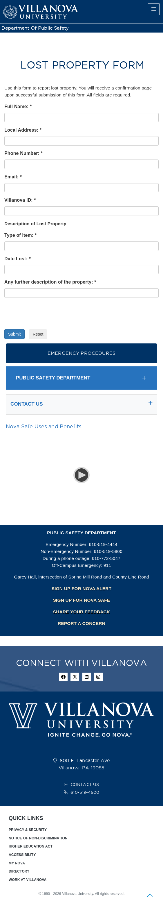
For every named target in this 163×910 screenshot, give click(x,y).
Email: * (13, 176)
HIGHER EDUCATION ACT (30, 846)
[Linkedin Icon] (86, 677)
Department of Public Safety (34, 28)
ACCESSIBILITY (22, 855)
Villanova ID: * (20, 200)
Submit (14, 334)
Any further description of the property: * (50, 282)
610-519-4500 (84, 792)
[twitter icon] (74, 677)
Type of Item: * (20, 235)
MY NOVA (17, 863)
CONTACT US (85, 784)
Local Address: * (22, 130)
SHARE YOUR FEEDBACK (81, 611)
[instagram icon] (98, 677)
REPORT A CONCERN (81, 623)
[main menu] (154, 9)
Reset (38, 334)
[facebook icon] (63, 677)
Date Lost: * (17, 258)
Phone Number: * (23, 153)
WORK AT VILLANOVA (27, 880)
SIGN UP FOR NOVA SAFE (81, 600)
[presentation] (48, 313)
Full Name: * (18, 106)
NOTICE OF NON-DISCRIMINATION (38, 838)
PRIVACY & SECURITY (28, 830)
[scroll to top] (150, 897)
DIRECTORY (19, 871)
